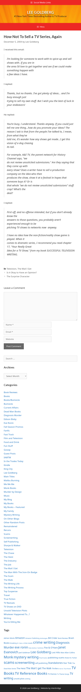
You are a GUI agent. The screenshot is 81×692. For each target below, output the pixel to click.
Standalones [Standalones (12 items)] (55, 663)
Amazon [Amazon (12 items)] (20, 638)
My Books (8, 503)
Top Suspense (11, 591)
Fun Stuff (8, 445)
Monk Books (10, 488)
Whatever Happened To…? (17, 614)
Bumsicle (8, 403)
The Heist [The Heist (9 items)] (21, 668)
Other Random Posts (14, 522)
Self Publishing (11, 541)
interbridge (56, 688)
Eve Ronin (9, 422)
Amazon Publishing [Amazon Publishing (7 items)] (32, 638)
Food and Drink (11, 442)
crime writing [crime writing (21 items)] (44, 642)
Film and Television (13, 438)
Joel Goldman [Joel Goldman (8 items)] (24, 652)
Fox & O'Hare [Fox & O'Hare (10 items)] (51, 647)
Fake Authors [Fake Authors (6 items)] (33, 648)
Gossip (7, 449)
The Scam (8, 576)
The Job (7, 564)
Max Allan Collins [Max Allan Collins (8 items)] (68, 652)
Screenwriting (11, 537)
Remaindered (10, 526)
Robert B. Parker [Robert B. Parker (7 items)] (71, 658)
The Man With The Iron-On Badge (20, 572)
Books (7, 396)
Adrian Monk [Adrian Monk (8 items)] (9, 638)
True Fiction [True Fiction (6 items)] (67, 669)
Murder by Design (13, 491)
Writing (7, 618)
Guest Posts (10, 453)
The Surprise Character (18, 276)
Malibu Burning (11, 480)
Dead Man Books (12, 411)
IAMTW (7, 457)
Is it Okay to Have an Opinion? (22, 272)
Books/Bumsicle (12, 400)
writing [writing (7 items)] (27, 679)
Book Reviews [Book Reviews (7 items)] (63, 638)
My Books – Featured (14, 507)
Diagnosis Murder (13, 415)
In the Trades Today (13, 461)
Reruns (7, 530)
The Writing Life (12, 583)
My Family (9, 511)
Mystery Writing (12, 514)
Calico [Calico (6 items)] (21, 643)
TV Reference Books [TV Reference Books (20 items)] (31, 673)
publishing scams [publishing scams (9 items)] (56, 657)
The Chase (9, 553)
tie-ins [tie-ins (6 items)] (61, 669)
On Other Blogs (11, 518)
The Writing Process (14, 587)
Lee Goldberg (40, 12)
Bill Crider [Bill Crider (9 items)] (52, 638)
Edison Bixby (10, 419)
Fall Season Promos (13, 426)
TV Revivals (9, 602)
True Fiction (9, 599)
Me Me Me (9, 484)
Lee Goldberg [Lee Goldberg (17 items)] (41, 652)
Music (7, 495)
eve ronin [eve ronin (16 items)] (21, 647)
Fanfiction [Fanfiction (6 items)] (40, 648)
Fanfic (7, 430)
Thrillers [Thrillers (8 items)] (55, 668)
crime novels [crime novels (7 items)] (28, 643)
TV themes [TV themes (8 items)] (52, 674)
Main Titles (9, 476)
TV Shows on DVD (12, 606)
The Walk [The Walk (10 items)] (46, 668)
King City (8, 468)
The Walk (8, 579)
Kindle (7, 465)
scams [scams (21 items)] (9, 662)
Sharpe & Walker (12, 545)
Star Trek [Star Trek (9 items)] (67, 663)
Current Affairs (11, 407)
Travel (7, 595)
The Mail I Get (24, 268)
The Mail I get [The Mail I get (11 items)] (34, 668)
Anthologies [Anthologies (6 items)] (44, 638)
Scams (7, 534)
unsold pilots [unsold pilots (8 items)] (19, 678)
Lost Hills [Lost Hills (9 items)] (55, 652)
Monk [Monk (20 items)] (8, 657)
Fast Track (9, 434)
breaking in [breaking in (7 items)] (14, 643)
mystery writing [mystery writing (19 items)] (26, 657)
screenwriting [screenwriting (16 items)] (24, 663)
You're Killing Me (12, 621)
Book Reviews (10, 392)
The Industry (10, 560)
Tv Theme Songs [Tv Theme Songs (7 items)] (63, 674)
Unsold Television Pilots (15, 610)
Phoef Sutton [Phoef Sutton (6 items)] (43, 658)
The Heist (8, 556)
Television (11, 268)
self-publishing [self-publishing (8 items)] (41, 663)
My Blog (8, 499)
